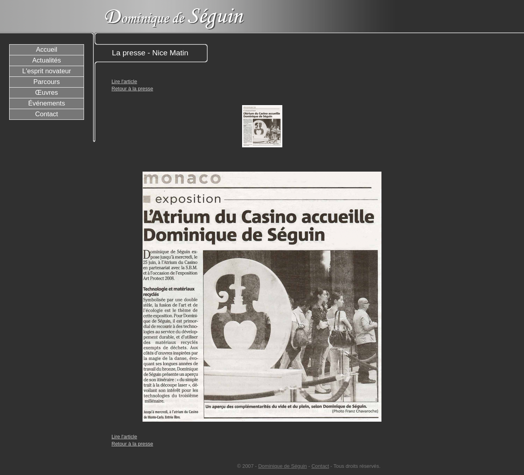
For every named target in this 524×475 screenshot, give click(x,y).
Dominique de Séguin (282, 466)
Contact (320, 466)
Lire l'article (124, 81)
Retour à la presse (132, 89)
